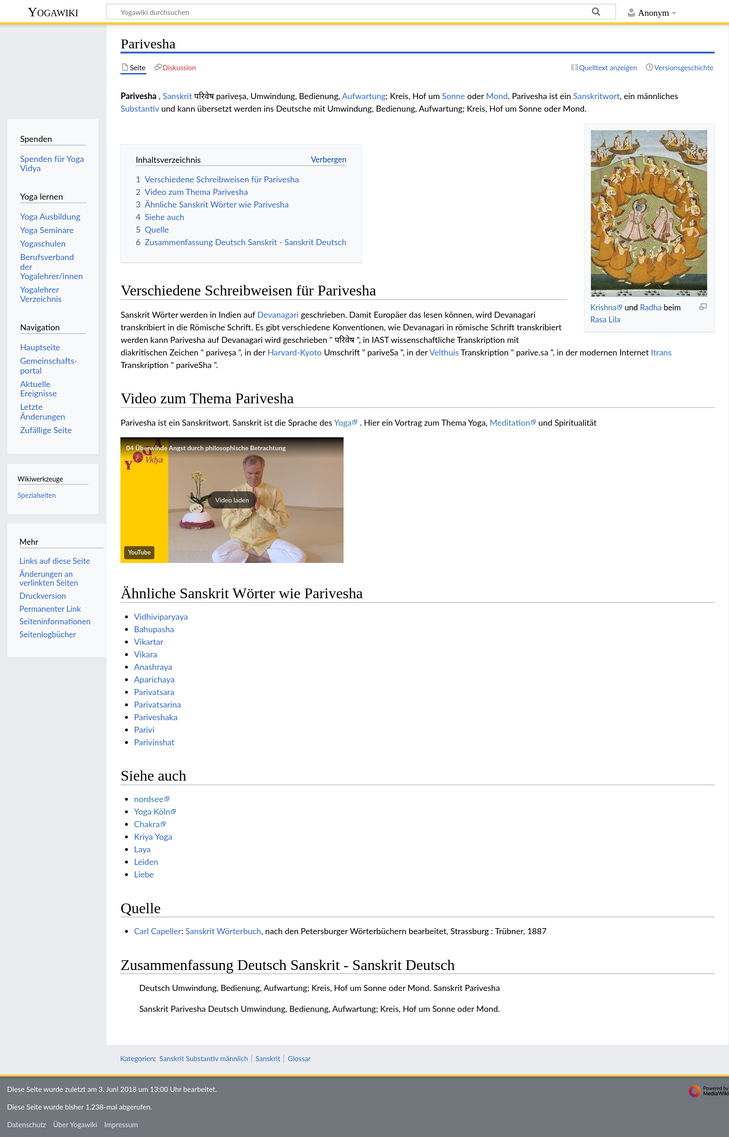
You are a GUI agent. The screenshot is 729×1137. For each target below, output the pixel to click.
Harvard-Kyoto (294, 352)
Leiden (146, 861)
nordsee (148, 799)
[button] (232, 500)
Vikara (145, 654)
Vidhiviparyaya (161, 616)
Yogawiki (53, 12)
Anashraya (153, 667)
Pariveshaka (156, 717)
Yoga (343, 422)
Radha (651, 307)
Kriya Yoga (153, 836)
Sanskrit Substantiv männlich (203, 1058)
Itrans (661, 352)
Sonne (453, 96)
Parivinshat (154, 742)
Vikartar (148, 641)
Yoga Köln (152, 811)
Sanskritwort (596, 96)
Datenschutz (26, 1124)
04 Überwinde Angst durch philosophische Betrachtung (205, 448)
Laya (142, 849)
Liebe (144, 874)
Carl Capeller (157, 931)
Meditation (510, 422)
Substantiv (139, 108)
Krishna (603, 307)
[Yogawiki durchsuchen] (361, 11)
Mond (497, 96)
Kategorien (137, 1058)
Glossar (299, 1058)
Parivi (144, 729)
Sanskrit (177, 96)
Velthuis (444, 352)
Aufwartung (364, 96)
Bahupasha (154, 629)
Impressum (121, 1124)
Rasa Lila (605, 319)
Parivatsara (154, 692)
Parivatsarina (157, 704)
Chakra (147, 824)
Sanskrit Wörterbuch (223, 931)
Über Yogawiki (75, 1124)
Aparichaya (154, 679)
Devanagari (277, 314)
